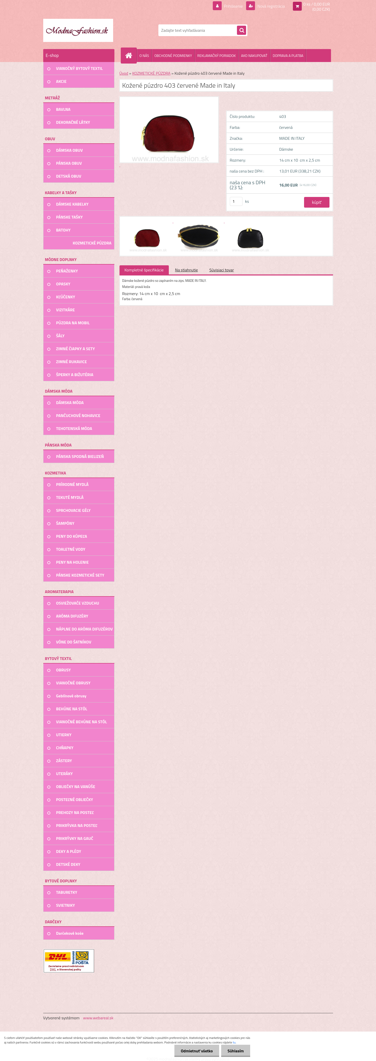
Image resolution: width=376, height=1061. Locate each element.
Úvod (123, 73)
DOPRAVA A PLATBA (288, 55)
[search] (241, 30)
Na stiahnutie (186, 270)
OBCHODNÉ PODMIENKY (173, 55)
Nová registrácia (271, 6)
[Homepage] (131, 55)
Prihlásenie (233, 6)
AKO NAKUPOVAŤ (254, 55)
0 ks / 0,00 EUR (316, 4)
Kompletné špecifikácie (144, 270)
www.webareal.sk (98, 1018)
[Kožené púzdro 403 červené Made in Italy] (148, 221)
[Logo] (78, 30)
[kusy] (236, 201)
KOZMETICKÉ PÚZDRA (151, 73)
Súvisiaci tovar (221, 270)
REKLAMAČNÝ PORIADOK (216, 55)
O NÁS (144, 55)
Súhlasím (236, 1051)
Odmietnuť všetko (197, 1051)
